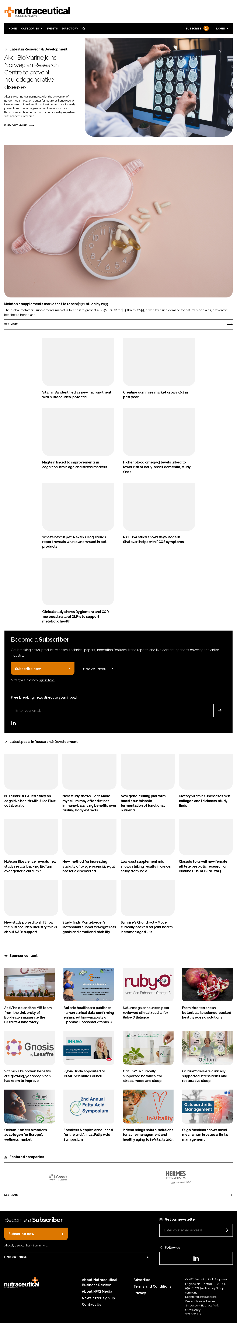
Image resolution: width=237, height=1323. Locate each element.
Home (12, 28)
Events (52, 28)
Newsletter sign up (98, 1298)
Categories (30, 28)
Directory (70, 28)
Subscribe (197, 29)
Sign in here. (47, 680)
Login (220, 28)
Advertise (141, 1280)
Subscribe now (28, 669)
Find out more (15, 125)
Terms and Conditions (152, 1286)
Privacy (139, 1293)
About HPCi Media (97, 1292)
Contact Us (91, 1304)
